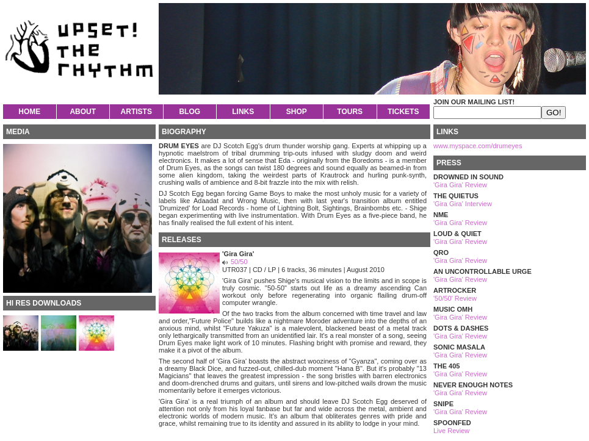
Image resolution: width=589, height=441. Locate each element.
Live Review (451, 430)
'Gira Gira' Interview (462, 203)
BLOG (189, 111)
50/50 (239, 261)
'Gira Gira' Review (460, 184)
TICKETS (403, 111)
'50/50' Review (455, 298)
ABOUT (83, 111)
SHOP (296, 111)
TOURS (350, 111)
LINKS (243, 111)
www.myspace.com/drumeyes (477, 145)
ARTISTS (136, 111)
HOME (29, 111)
